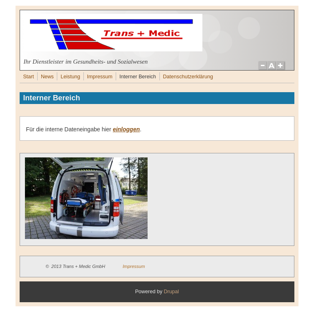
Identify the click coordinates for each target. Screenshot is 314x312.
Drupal (171, 291)
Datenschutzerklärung (188, 77)
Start (28, 77)
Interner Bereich (137, 77)
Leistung (70, 77)
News (47, 77)
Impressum (99, 77)
